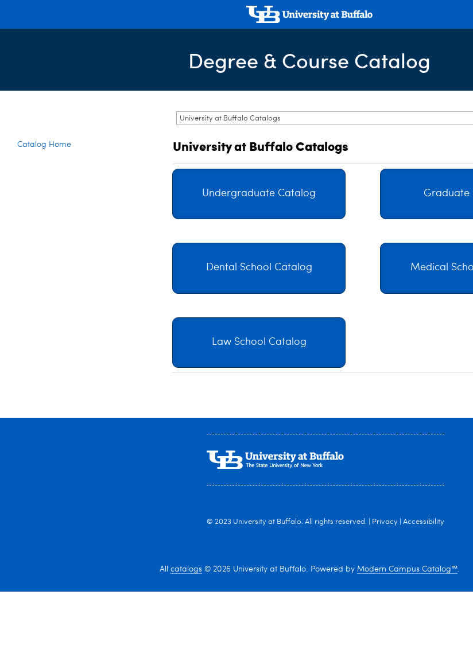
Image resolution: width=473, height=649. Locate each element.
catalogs (186, 569)
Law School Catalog (259, 342)
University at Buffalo (267, 522)
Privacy (385, 522)
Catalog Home (44, 145)
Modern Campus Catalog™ (407, 569)
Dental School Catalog (259, 268)
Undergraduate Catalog (259, 194)
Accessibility (423, 522)
